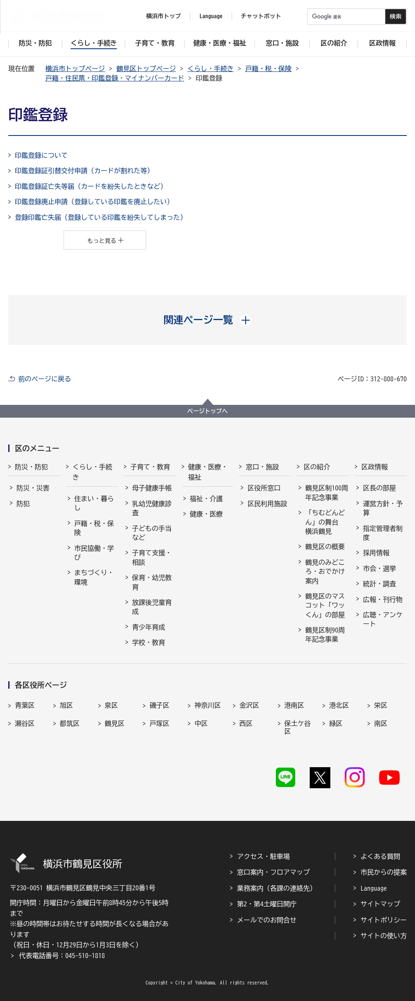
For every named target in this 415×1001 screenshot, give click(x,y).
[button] (207, 320)
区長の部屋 (379, 488)
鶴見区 (115, 723)
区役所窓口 (263, 488)
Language (373, 888)
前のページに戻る (44, 379)
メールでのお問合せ (266, 920)
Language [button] (211, 16)
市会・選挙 (379, 568)
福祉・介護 (206, 498)
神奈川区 (207, 705)
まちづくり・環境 (94, 577)
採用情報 (376, 552)
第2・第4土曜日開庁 (266, 904)
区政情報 (374, 467)
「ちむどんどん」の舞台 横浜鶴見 (325, 522)
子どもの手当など (152, 533)
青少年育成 (148, 627)
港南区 (294, 705)
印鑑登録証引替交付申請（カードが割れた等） (84, 170)
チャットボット (261, 16)
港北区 (339, 705)
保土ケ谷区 (298, 727)
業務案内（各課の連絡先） (276, 888)
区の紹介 (317, 467)
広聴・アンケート (383, 619)
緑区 (335, 723)
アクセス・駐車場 (263, 856)
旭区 (66, 705)
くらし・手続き (210, 68)
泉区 (111, 705)
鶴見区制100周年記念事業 (326, 492)
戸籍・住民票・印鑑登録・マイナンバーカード (114, 78)
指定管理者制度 (383, 533)
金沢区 (249, 705)
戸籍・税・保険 (268, 68)
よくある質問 (380, 856)
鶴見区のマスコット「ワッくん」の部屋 (325, 605)
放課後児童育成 (152, 607)
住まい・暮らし (94, 503)
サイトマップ (380, 904)
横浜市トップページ (75, 68)
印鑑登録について (41, 155)
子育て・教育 (150, 467)
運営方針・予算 (383, 508)
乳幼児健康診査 (152, 508)
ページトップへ (207, 411)
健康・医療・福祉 (208, 472)
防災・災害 (33, 488)
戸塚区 (159, 723)
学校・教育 (148, 642)
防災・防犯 (31, 467)
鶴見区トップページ (146, 68)
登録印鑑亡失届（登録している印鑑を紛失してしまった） (101, 217)
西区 (246, 723)
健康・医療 (206, 514)
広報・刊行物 (383, 599)
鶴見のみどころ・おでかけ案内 (325, 571)
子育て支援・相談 (152, 557)
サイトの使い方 (383, 935)
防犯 (23, 503)
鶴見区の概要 (325, 546)
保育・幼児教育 (152, 582)
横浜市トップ (163, 16)
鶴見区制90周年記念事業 (325, 634)
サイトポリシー (383, 920)
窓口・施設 (262, 467)
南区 (380, 723)
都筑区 (70, 723)
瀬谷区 (25, 723)
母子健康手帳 (152, 488)
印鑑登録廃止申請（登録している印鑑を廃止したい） (94, 201)
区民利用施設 (267, 503)
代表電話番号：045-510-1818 (62, 955)
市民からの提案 (383, 872)
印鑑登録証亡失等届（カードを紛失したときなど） (91, 186)
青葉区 (25, 705)
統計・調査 (379, 583)
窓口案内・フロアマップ (273, 872)
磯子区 (159, 705)
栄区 (380, 705)
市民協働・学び (94, 553)
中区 (201, 723)
